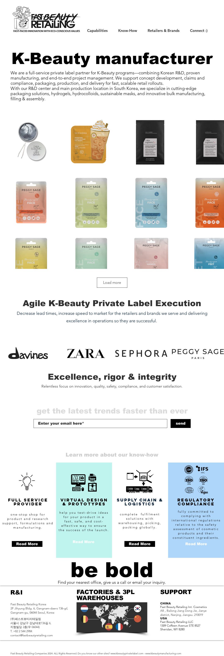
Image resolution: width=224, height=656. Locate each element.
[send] (181, 423)
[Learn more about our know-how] (112, 455)
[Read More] (27, 544)
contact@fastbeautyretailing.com (31, 635)
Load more (112, 282)
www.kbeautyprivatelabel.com (127, 653)
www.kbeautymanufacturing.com (163, 653)
